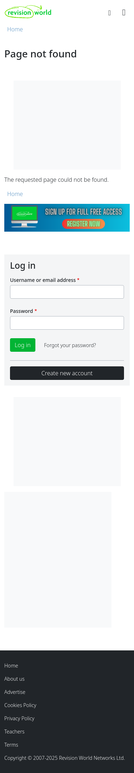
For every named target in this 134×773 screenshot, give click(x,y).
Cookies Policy (20, 705)
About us (14, 678)
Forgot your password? (70, 345)
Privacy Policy (19, 718)
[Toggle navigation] (124, 11)
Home (15, 29)
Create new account (67, 373)
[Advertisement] (67, 558)
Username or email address (43, 280)
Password (21, 311)
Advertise (14, 692)
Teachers (14, 731)
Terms (11, 744)
